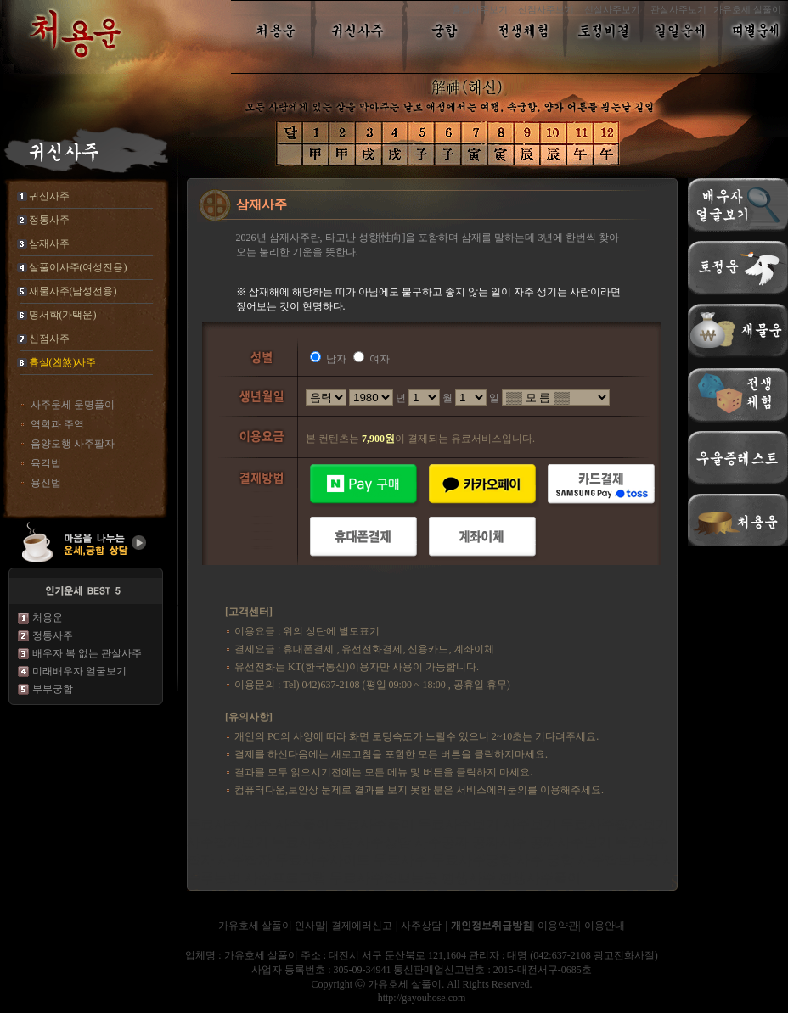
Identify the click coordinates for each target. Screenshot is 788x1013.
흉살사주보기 (480, 9)
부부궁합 (52, 689)
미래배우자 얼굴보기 (79, 671)
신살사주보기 (612, 9)
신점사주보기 (546, 9)
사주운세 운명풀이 (73, 405)
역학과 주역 (57, 424)
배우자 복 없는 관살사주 (87, 653)
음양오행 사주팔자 (73, 444)
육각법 (46, 463)
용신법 (46, 483)
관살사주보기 (678, 9)
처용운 (47, 618)
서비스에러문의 (491, 790)
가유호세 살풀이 (747, 9)
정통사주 (52, 635)
